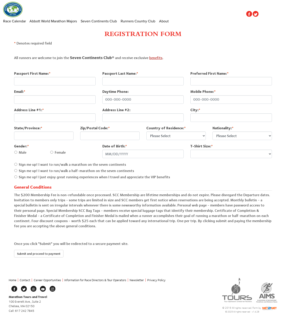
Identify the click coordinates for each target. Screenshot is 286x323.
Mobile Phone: (203, 91)
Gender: (21, 146)
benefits (155, 58)
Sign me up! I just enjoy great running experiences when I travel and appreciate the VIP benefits (94, 177)
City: (195, 110)
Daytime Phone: (115, 91)
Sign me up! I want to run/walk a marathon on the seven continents (72, 164)
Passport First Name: (32, 73)
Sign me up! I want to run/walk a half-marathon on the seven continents (76, 171)
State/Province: (28, 128)
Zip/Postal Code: (95, 128)
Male (22, 152)
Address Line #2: (116, 110)
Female (60, 152)
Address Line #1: (29, 110)
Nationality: (222, 128)
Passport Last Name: (120, 73)
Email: (19, 91)
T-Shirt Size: (201, 146)
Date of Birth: (114, 146)
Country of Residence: (166, 128)
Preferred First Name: (209, 73)
